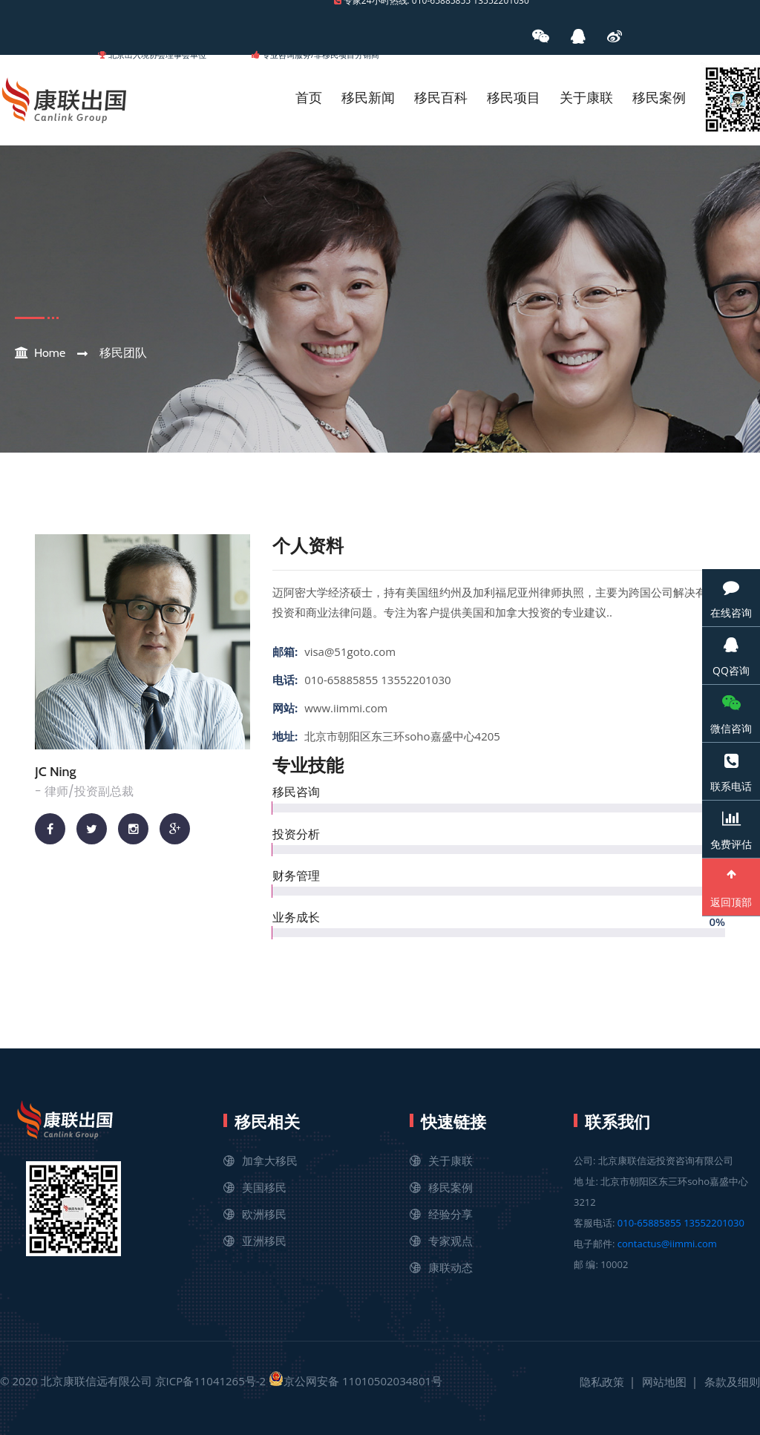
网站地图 (664, 1381)
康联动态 (450, 1267)
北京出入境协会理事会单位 (157, 54)
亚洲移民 (264, 1240)
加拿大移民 (270, 1160)
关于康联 (586, 98)
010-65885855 (649, 1222)
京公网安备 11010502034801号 (355, 1379)
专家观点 (450, 1240)
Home (49, 353)
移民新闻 (368, 98)
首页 (308, 98)
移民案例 (659, 98)
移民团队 (123, 353)
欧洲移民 (264, 1213)
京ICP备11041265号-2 (210, 1380)
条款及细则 (732, 1381)
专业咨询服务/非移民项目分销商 (320, 54)
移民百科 (441, 98)
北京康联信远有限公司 (96, 1380)
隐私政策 (602, 1381)
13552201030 (714, 1222)
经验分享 (450, 1213)
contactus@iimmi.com (667, 1243)
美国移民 (264, 1187)
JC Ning (55, 772)
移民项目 (513, 98)
